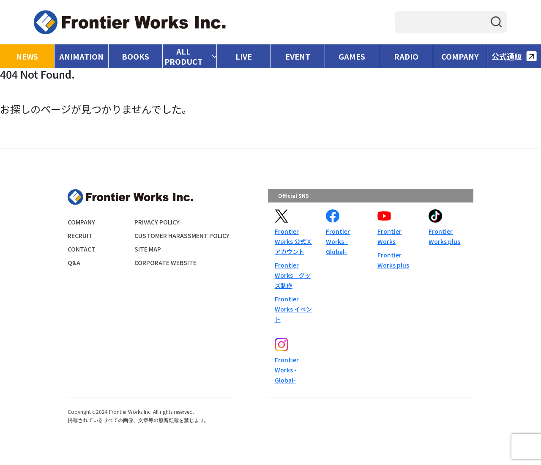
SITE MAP (147, 249)
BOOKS (135, 56)
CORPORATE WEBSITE (165, 262)
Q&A (74, 262)
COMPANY (460, 56)
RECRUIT (80, 235)
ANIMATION (81, 56)
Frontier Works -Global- (338, 241)
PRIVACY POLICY (157, 222)
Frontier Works (389, 236)
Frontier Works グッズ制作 (293, 275)
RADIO (406, 56)
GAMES (352, 56)
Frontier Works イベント (293, 309)
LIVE (243, 56)
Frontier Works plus (393, 260)
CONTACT (82, 249)
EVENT (297, 56)
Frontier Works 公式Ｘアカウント (293, 241)
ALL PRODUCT (183, 56)
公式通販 (514, 56)
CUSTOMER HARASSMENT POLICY (182, 235)
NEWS (27, 56)
